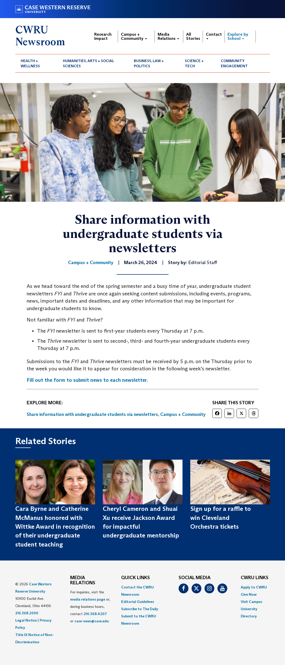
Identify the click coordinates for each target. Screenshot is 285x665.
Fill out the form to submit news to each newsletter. (87, 380)
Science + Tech (194, 63)
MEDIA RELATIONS (82, 580)
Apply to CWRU (254, 587)
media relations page (87, 599)
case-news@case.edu (92, 621)
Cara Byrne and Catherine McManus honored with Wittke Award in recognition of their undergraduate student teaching (55, 526)
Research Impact (103, 36)
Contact (214, 35)
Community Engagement (234, 63)
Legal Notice (26, 620)
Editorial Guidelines (137, 601)
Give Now (249, 594)
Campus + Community (134, 36)
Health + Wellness (30, 63)
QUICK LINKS (135, 577)
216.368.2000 (26, 613)
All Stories (193, 36)
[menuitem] (36, 63)
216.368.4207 (95, 613)
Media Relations (168, 36)
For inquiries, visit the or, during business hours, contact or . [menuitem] (90, 606)
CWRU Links (254, 577)
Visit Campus (251, 601)
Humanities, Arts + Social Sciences (88, 63)
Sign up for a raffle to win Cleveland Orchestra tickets (220, 517)
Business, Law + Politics (149, 63)
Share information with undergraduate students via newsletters (92, 414)
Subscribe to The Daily (139, 609)
